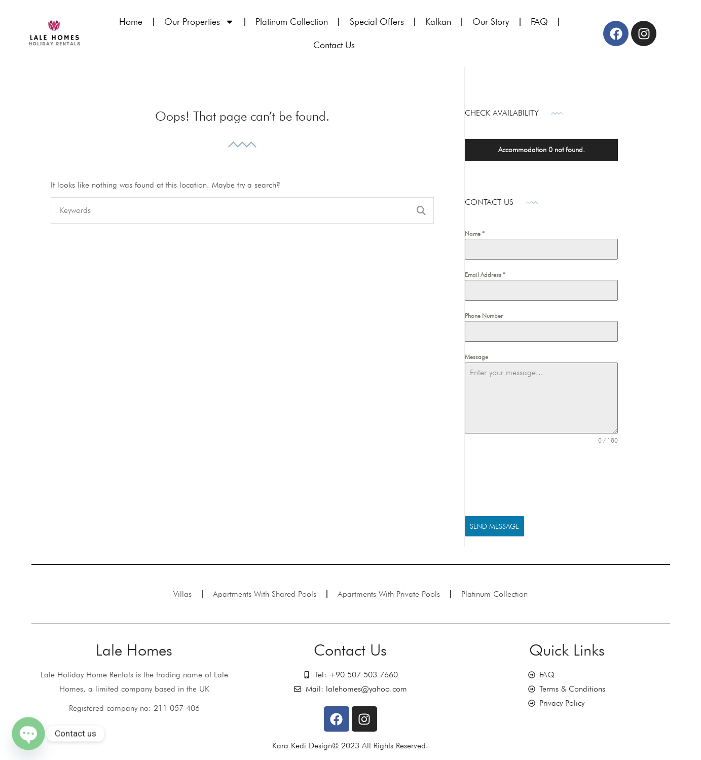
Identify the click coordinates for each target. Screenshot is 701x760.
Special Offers (377, 21)
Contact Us (334, 45)
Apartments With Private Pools (389, 594)
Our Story (490, 21)
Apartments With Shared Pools (264, 594)
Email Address (485, 274)
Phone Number (484, 315)
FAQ (539, 21)
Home (130, 21)
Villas (182, 594)
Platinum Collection (291, 21)
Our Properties (199, 21)
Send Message (494, 526)
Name (475, 233)
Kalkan (438, 21)
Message (476, 356)
